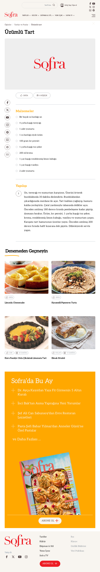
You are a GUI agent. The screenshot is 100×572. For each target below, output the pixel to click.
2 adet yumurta (25, 171)
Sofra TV (44, 555)
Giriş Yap (68, 5)
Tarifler (43, 537)
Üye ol (74, 5)
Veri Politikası (77, 551)
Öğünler (8, 25)
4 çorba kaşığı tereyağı (28, 123)
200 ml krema (24, 153)
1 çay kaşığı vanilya (27, 165)
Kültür (43, 541)
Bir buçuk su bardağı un (29, 117)
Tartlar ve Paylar (21, 25)
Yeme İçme (45, 551)
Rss (72, 537)
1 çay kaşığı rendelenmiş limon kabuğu (36, 159)
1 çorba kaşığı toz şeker (29, 147)
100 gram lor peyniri (27, 141)
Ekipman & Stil (47, 546)
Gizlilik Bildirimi (78, 546)
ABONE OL (50, 521)
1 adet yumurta (25, 129)
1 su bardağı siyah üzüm (29, 135)
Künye (74, 541)
